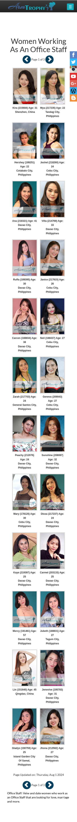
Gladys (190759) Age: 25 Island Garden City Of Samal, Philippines (24, 756)
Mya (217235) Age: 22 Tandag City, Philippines (52, 112)
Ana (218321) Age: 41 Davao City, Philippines (24, 225)
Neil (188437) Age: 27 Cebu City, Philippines (52, 342)
